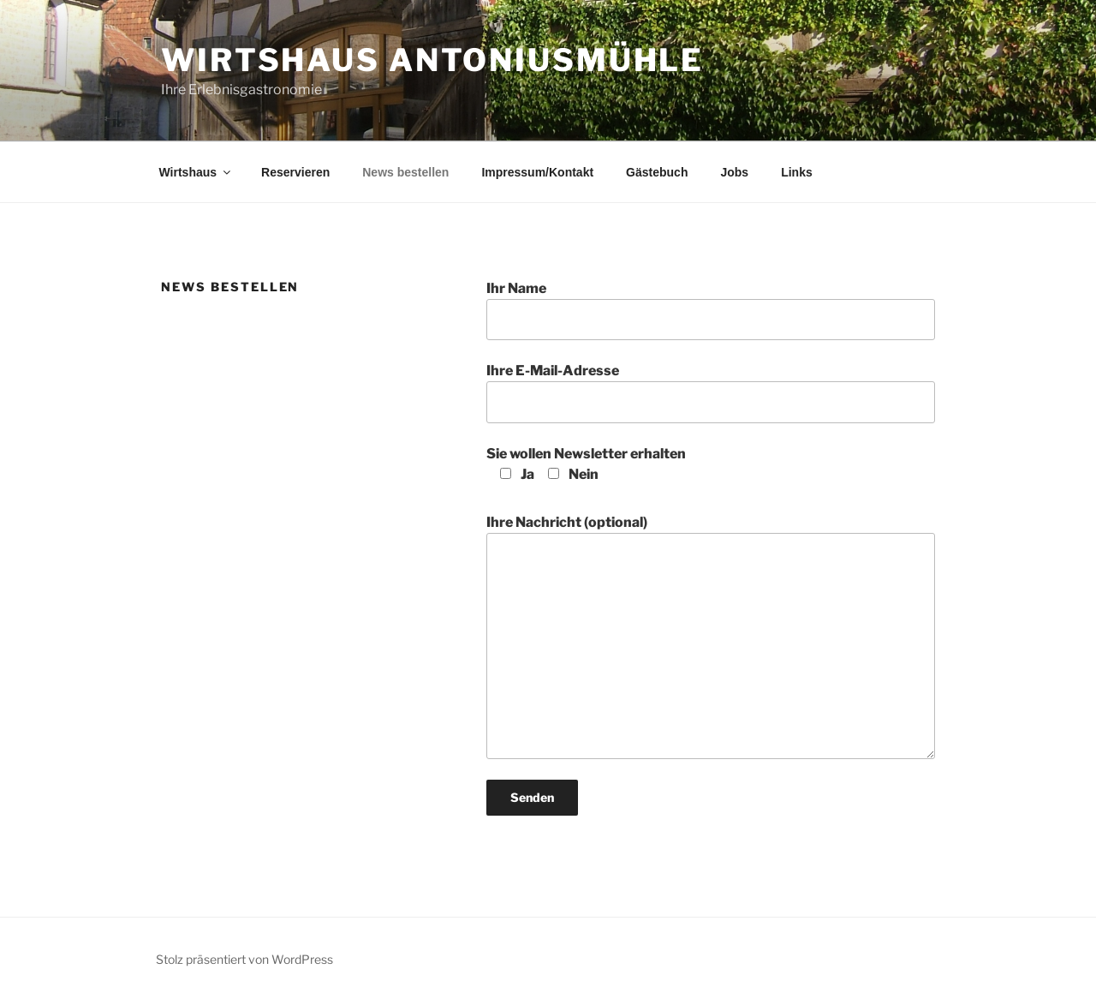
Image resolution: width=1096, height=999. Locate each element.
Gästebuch (657, 172)
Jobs (734, 172)
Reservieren (295, 172)
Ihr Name (710, 310)
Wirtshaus (196, 172)
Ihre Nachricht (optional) (710, 636)
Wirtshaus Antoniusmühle (432, 60)
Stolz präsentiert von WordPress (244, 959)
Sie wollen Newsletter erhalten (586, 464)
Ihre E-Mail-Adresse (710, 392)
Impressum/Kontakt (537, 172)
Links (797, 172)
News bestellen (405, 172)
